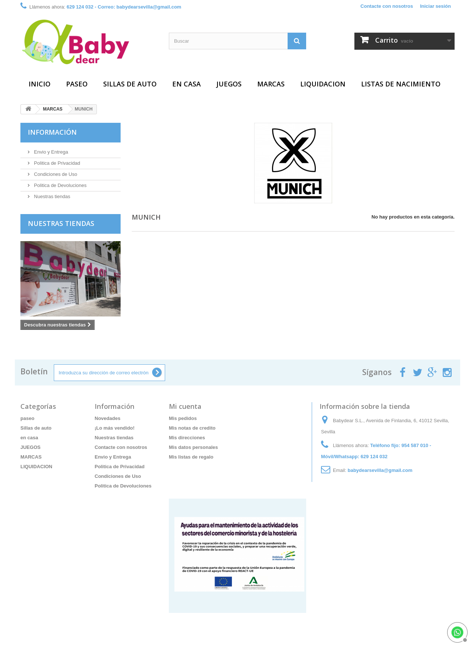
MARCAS (271, 83)
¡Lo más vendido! (115, 428)
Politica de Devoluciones (59, 185)
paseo (77, 83)
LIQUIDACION (322, 83)
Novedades (107, 418)
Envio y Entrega (50, 152)
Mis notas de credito (192, 428)
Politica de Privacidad (56, 163)
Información (52, 132)
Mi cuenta (185, 406)
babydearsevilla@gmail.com (380, 470)
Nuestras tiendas (51, 196)
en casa (186, 83)
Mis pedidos (183, 418)
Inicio (39, 83)
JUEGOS (229, 83)
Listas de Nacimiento (400, 83)
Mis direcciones (187, 437)
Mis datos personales (193, 447)
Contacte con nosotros (386, 6)
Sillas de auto (130, 83)
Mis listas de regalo (191, 457)
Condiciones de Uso (55, 174)
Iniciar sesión (435, 6)
